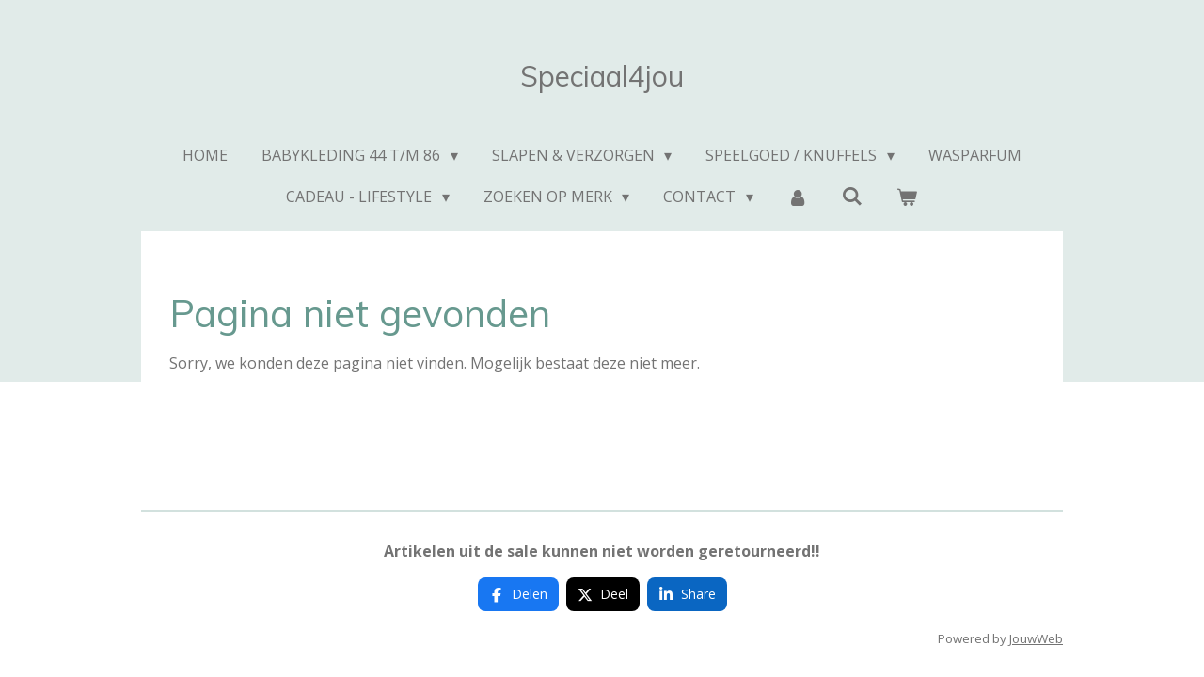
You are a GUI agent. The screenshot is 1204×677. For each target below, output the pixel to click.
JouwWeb (1036, 638)
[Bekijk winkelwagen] (906, 197)
